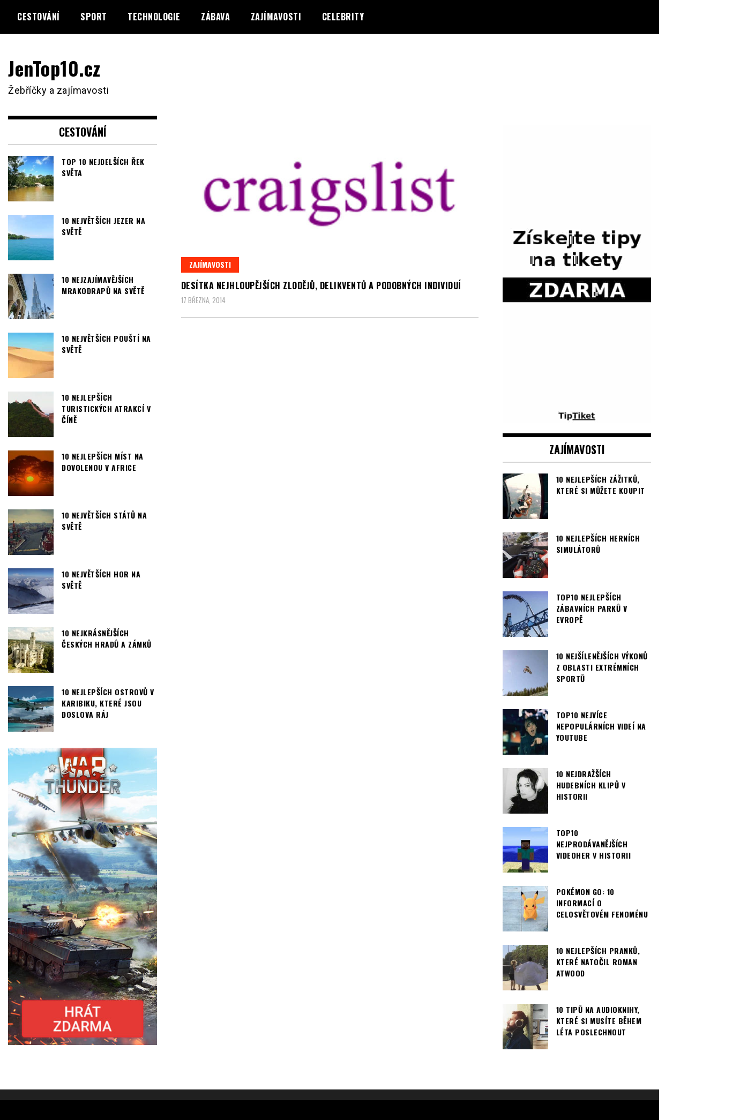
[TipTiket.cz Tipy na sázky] (577, 416)
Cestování (38, 16)
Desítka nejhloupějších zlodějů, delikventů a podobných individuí (321, 285)
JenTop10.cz (54, 68)
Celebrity (343, 16)
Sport (93, 16)
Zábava (215, 16)
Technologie (154, 16)
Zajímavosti (276, 16)
